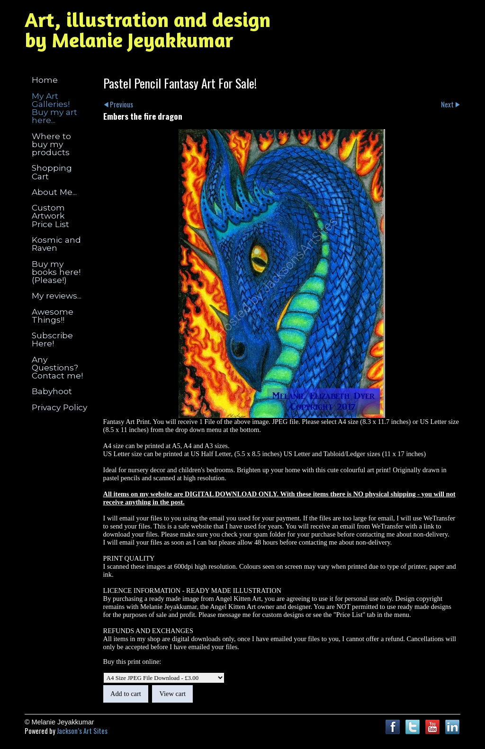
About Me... (54, 192)
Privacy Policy (59, 407)
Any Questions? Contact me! (57, 367)
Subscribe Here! (52, 339)
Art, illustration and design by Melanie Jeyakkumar (147, 29)
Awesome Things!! (52, 316)
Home (45, 80)
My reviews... (56, 295)
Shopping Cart (52, 172)
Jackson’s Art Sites (82, 731)
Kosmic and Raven (56, 244)
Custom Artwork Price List (50, 216)
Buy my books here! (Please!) (56, 272)
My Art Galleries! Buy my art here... (54, 108)
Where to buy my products (51, 144)
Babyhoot (52, 391)
